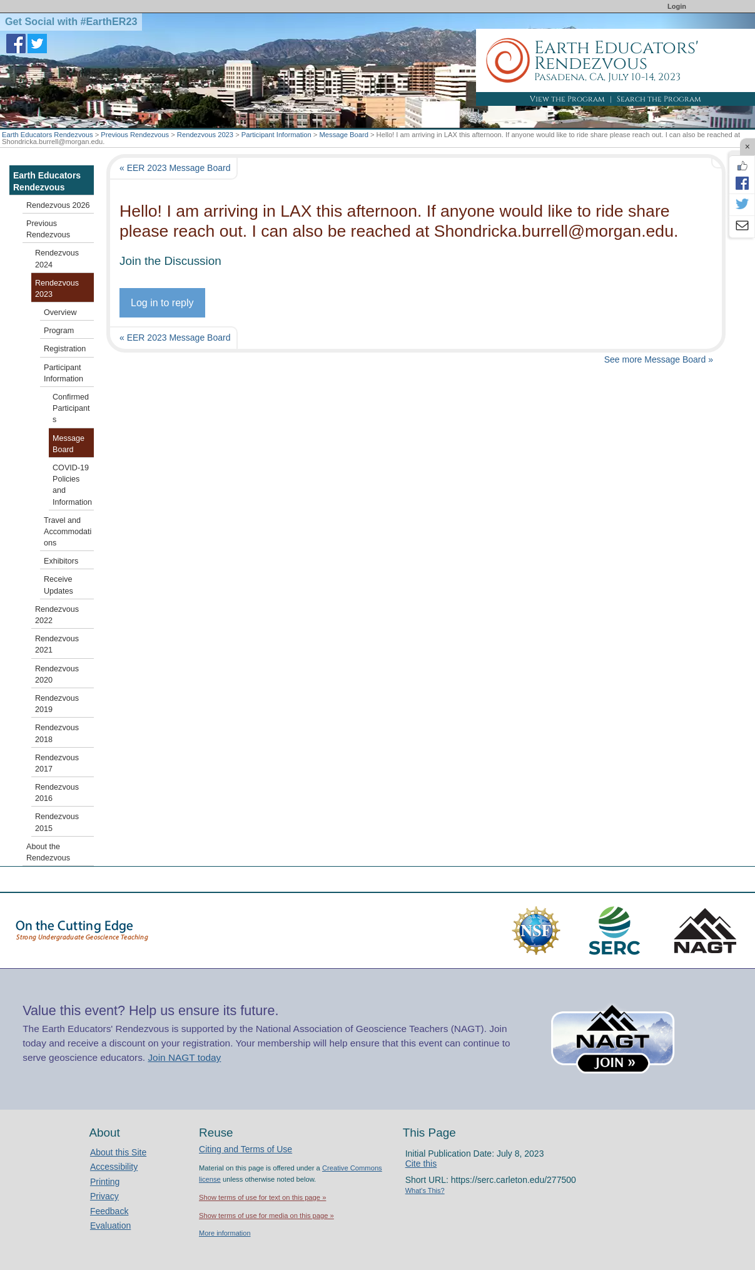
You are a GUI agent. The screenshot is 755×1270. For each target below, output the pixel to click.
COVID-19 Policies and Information (72, 485)
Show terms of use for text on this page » (262, 1197)
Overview (60, 312)
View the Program (567, 99)
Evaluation (110, 1226)
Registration (65, 348)
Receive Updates (58, 585)
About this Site (118, 1152)
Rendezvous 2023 (205, 134)
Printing (104, 1182)
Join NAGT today (184, 1057)
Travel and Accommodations (67, 531)
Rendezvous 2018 (57, 733)
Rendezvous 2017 (57, 763)
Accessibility (114, 1167)
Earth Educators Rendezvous (47, 134)
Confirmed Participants (71, 408)
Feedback (109, 1211)
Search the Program (659, 99)
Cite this (421, 1164)
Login (676, 6)
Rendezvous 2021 (57, 644)
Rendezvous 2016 (57, 793)
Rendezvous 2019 (57, 704)
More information (225, 1233)
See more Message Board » (658, 359)
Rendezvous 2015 (57, 822)
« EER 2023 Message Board (174, 168)
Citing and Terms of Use (245, 1149)
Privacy (104, 1196)
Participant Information (276, 134)
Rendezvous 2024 (57, 259)
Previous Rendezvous (135, 134)
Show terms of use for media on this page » (266, 1215)
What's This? (425, 1190)
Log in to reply (162, 302)
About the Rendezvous (48, 852)
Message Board (344, 134)
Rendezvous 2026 (58, 205)
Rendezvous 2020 (57, 674)
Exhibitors (61, 561)
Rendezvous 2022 (57, 615)
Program (59, 330)
